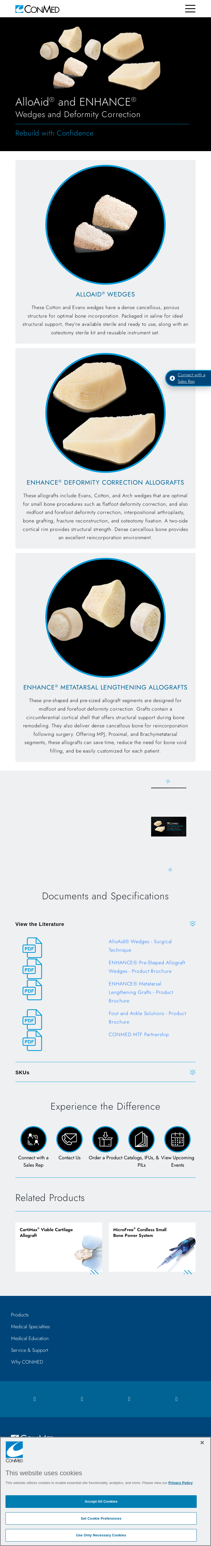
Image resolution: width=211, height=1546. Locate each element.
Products (20, 1317)
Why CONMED (27, 1364)
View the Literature (39, 925)
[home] (37, 8)
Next (168, 870)
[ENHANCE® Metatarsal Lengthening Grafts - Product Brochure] (105, 995)
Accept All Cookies (101, 1501)
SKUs (22, 1073)
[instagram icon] (81, 1401)
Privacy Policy (180, 1483)
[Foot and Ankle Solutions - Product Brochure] (105, 1020)
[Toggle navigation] (190, 8)
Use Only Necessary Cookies (101, 1535)
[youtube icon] (176, 1401)
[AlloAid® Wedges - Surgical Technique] (105, 948)
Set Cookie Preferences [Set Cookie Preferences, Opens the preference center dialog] (101, 1518)
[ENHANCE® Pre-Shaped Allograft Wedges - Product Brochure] (105, 969)
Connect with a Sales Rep (187, 378)
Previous (168, 782)
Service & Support (29, 1352)
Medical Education (30, 1340)
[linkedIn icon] (129, 1401)
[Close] (202, 1442)
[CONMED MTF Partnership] (105, 1041)
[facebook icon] (34, 1401)
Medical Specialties (30, 1328)
